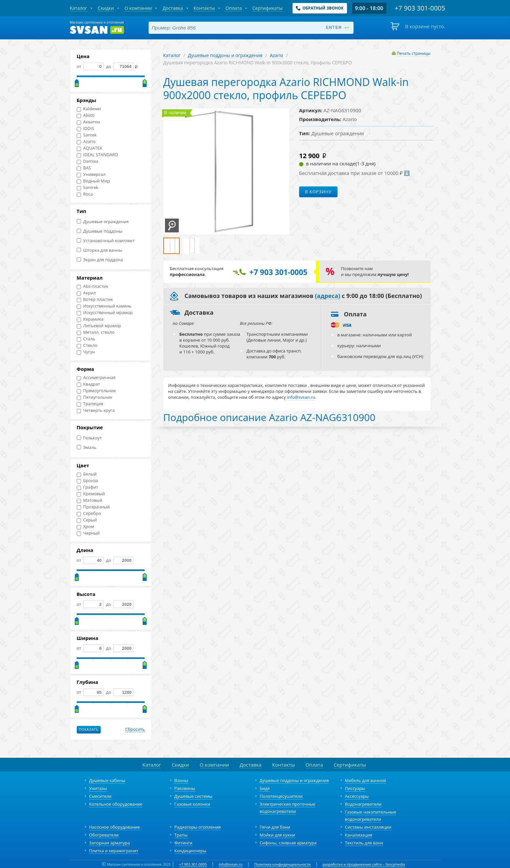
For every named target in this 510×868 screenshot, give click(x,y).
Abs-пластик (93, 286)
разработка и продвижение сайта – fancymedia (364, 864)
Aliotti (86, 115)
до (119, 66)
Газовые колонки (192, 804)
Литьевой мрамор (99, 326)
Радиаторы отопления (197, 827)
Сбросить (135, 729)
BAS (84, 168)
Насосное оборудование (114, 827)
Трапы (181, 835)
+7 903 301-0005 (193, 864)
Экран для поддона (100, 260)
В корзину (318, 192)
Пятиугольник (94, 397)
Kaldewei (89, 109)
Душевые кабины (107, 780)
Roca (85, 194)
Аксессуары (357, 796)
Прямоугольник (96, 391)
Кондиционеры (190, 851)
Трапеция (90, 404)
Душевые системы (193, 796)
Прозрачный (93, 507)
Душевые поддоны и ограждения (225, 55)
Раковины (184, 788)
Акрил (86, 293)
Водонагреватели (363, 804)
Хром (85, 526)
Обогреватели (104, 835)
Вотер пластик (95, 299)
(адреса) (327, 296)
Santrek (87, 187)
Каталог (172, 55)
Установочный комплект (105, 241)
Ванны (181, 780)
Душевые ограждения (103, 222)
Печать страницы (414, 53)
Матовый (90, 500)
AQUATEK (89, 148)
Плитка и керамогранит (113, 851)
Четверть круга (96, 410)
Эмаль (86, 447)
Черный (88, 533)
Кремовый (91, 494)
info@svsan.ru (231, 864)
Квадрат (88, 384)
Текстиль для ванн (364, 843)
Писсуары (355, 788)
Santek (87, 135)
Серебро (89, 513)
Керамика (90, 319)
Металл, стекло (96, 332)
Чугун (86, 352)
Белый (87, 474)
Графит (87, 487)
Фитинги (183, 843)
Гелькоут (89, 438)
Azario (86, 141)
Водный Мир (93, 181)
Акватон (88, 122)
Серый (87, 520)
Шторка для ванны (99, 250)
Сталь (86, 339)
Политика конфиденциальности (282, 864)
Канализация (358, 835)
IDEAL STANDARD (97, 155)
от (90, 66)
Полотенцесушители (281, 796)
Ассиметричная (96, 377)
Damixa (87, 161)
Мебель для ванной (365, 780)
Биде (265, 788)
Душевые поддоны (99, 231)
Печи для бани (275, 827)
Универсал (91, 174)
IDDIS (85, 128)
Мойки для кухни (277, 835)
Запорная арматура (109, 843)
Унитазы (98, 788)
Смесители (100, 796)
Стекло (87, 345)
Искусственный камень (104, 306)
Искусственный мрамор (105, 312)
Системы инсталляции (368, 827)
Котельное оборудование (116, 804)
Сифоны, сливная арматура (288, 843)
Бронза (87, 480)
